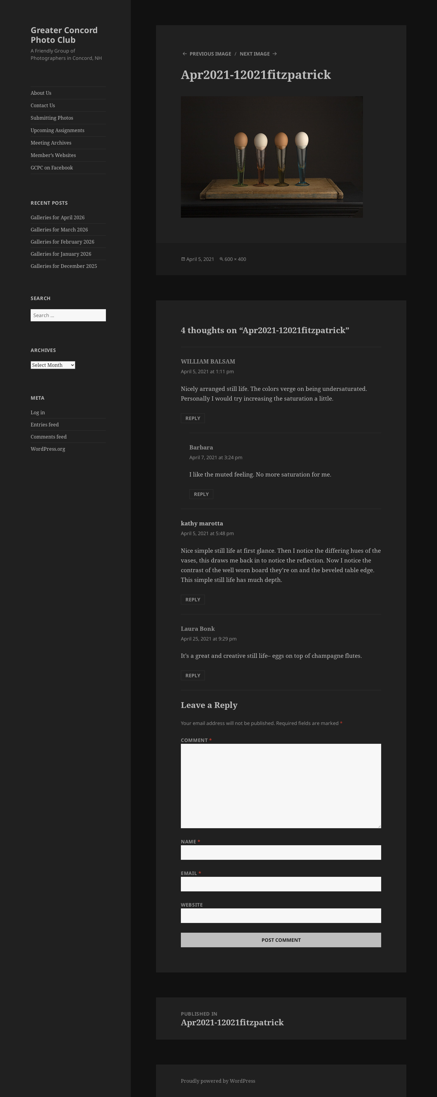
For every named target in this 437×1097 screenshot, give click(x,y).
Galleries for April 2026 (58, 217)
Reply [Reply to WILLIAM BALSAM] (192, 418)
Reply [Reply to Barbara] (201, 494)
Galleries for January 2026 (61, 254)
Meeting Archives (51, 142)
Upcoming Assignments (57, 130)
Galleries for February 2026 (62, 241)
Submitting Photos (52, 117)
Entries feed (45, 424)
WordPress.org (48, 449)
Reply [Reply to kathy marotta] (192, 599)
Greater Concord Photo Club (64, 34)
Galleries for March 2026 (59, 229)
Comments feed (49, 436)
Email (191, 873)
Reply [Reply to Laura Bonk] (192, 675)
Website (192, 904)
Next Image (255, 53)
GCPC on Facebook (52, 167)
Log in (38, 412)
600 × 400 (235, 259)
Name (191, 841)
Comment (196, 740)
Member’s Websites (53, 155)
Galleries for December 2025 (64, 266)
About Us (41, 93)
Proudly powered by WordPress (218, 1081)
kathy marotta (202, 523)
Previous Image (210, 53)
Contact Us (43, 105)
